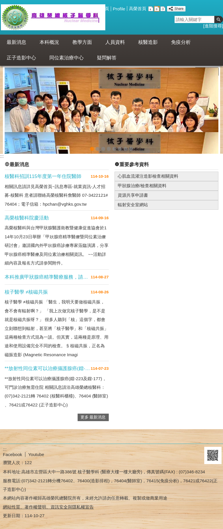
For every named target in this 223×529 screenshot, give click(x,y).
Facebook (12, 451)
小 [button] (150, 8)
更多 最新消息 (93, 414)
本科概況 (49, 42)
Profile (119, 8)
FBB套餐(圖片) (114, 145)
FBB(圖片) (109, 145)
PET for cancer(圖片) (97, 145)
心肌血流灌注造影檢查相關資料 (148, 173)
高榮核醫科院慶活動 (27, 215)
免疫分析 (181, 42)
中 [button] (157, 9)
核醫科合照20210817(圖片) (125, 145)
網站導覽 (83, 8)
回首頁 (102, 8)
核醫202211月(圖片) (92, 145)
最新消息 (16, 42)
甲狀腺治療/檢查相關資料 (142, 182)
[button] (218, 19)
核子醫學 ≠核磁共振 (26, 289)
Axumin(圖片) (103, 145)
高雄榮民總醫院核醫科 (53, 17)
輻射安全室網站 (133, 201)
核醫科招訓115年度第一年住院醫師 (43, 173)
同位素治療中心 (66, 58)
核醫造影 (148, 42)
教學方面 (82, 42)
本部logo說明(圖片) (131, 145)
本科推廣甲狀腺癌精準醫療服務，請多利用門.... (48, 274)
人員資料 (115, 42)
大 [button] (162, 8)
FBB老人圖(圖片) (120, 145)
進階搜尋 (213, 25)
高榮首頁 (137, 8)
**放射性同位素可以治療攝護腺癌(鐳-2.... (48, 365)
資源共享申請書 (133, 192)
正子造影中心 (21, 58)
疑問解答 (107, 58)
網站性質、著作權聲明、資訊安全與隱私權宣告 (48, 504)
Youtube (36, 451)
